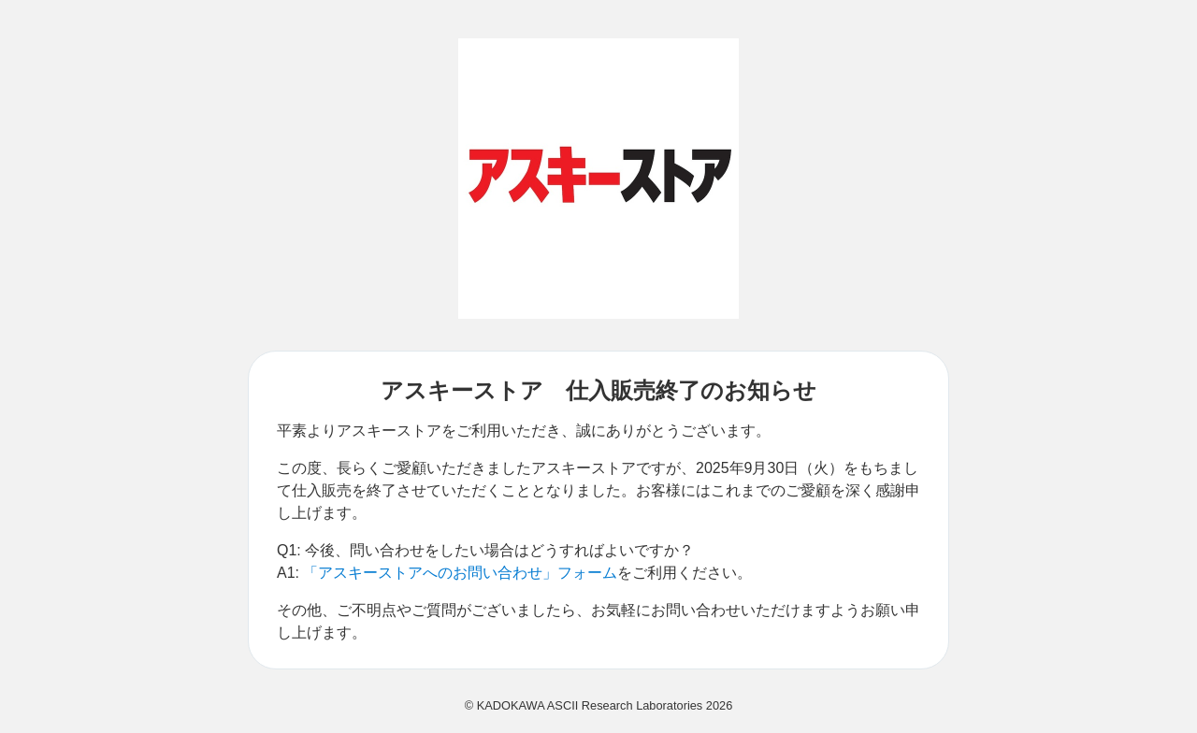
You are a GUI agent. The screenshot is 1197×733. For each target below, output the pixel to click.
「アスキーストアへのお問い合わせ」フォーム (460, 573)
